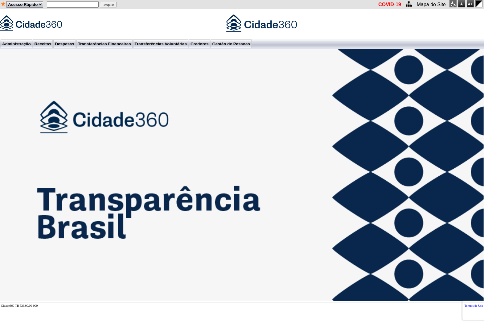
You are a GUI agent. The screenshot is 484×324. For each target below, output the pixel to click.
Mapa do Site (431, 4)
